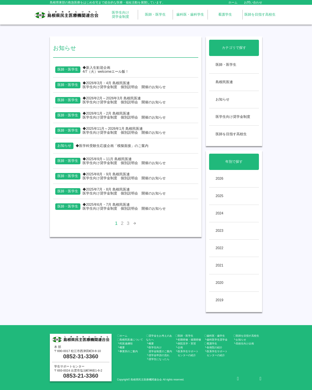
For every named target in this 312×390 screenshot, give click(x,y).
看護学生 (225, 14)
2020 (219, 283)
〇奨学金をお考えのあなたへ (159, 337)
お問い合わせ (253, 2)
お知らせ (222, 99)
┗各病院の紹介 (213, 347)
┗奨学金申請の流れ (157, 355)
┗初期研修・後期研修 (188, 339)
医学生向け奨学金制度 (120, 14)
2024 (219, 213)
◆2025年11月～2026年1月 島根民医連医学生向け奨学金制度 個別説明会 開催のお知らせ (124, 130)
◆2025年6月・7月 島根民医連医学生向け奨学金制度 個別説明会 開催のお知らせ (124, 206)
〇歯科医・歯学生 (214, 335)
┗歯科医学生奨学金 (216, 339)
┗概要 (121, 347)
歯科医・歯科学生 (190, 14)
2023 (219, 230)
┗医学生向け (159, 349)
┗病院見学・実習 (185, 343)
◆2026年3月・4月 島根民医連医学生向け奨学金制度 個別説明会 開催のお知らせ (124, 85)
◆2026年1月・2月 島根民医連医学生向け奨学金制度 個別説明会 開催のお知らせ (124, 115)
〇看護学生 (210, 343)
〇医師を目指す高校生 (246, 335)
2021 (219, 265)
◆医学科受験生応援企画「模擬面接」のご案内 (112, 146)
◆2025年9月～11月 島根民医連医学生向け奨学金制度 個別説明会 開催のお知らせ (124, 161)
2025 (219, 196)
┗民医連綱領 (125, 343)
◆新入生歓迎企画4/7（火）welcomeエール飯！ (106, 69)
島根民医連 (224, 82)
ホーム (232, 2)
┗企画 (179, 347)
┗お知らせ (239, 339)
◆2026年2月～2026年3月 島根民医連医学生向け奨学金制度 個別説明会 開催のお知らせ (124, 100)
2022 (219, 248)
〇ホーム (122, 335)
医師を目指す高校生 (260, 14)
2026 (219, 178)
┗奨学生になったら (157, 359)
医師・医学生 (155, 14)
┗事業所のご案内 (127, 351)
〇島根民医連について (130, 339)
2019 (219, 300)
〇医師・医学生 (184, 335)
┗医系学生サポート (186, 353)
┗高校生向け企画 (243, 343)
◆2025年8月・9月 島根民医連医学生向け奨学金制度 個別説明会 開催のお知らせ (124, 176)
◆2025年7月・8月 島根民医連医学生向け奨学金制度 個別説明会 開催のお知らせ (124, 191)
